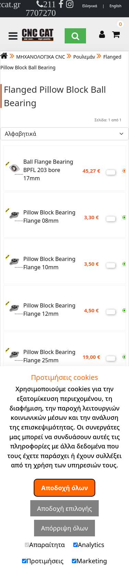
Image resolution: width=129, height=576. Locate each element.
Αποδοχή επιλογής (64, 508)
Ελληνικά (89, 5)
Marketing (89, 560)
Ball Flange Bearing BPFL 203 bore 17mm (48, 170)
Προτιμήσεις (43, 560)
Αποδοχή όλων (64, 487)
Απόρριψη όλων (64, 528)
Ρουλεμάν (84, 56)
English (115, 5)
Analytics (88, 544)
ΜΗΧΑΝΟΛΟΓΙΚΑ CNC (40, 56)
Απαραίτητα (45, 544)
